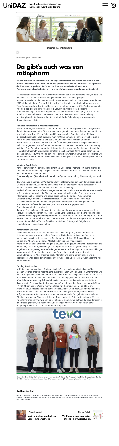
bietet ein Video (85, 377)
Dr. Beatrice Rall (25, 391)
